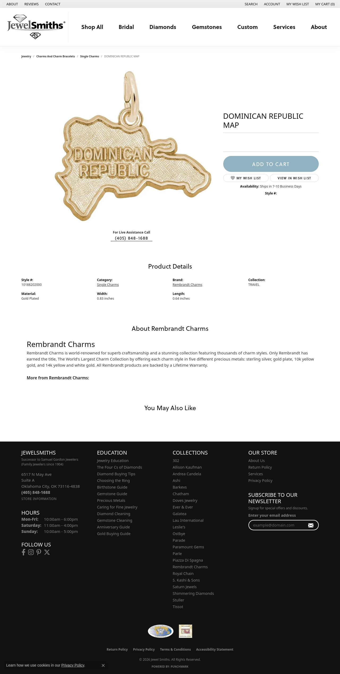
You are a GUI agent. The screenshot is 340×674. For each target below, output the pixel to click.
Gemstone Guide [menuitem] (112, 493)
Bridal (126, 27)
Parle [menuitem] (177, 553)
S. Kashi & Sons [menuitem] (186, 580)
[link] (11, 4)
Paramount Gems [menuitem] (188, 546)
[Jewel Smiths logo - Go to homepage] (35, 27)
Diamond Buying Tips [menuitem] (116, 473)
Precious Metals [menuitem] (111, 500)
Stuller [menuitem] (178, 600)
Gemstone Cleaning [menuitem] (114, 520)
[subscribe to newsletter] (311, 525)
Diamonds (162, 27)
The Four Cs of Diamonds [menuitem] (119, 467)
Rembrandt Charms (188, 284)
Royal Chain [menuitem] (183, 573)
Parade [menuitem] (179, 540)
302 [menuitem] (176, 460)
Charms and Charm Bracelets (55, 56)
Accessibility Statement (214, 649)
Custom (247, 27)
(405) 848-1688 (131, 238)
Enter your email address (272, 515)
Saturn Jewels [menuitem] (185, 586)
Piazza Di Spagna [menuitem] (188, 560)
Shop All (92, 27)
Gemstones (207, 27)
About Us (256, 460)
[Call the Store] (35, 492)
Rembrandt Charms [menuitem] (190, 566)
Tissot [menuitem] (178, 606)
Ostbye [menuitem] (179, 533)
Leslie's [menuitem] (179, 526)
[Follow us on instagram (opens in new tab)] (31, 552)
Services (284, 27)
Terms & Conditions (175, 649)
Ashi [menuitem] (176, 480)
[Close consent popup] (103, 665)
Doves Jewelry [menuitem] (185, 500)
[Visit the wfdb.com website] (161, 631)
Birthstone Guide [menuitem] (112, 487)
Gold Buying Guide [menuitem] (114, 533)
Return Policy (260, 467)
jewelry (26, 56)
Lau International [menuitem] (188, 520)
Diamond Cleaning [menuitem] (113, 513)
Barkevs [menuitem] (180, 487)
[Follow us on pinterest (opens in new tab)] (38, 552)
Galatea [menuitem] (180, 513)
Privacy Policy (260, 480)
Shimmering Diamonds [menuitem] (193, 593)
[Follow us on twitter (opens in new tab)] (47, 552)
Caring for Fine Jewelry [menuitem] (117, 507)
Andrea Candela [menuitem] (187, 473)
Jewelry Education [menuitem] (113, 460)
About (319, 27)
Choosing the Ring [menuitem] (113, 480)
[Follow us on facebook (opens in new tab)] (23, 552)
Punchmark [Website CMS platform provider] (179, 666)
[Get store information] (39, 499)
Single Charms (89, 56)
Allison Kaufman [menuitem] (187, 467)
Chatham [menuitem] (181, 493)
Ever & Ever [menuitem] (183, 507)
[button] (251, 4)
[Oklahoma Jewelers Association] (185, 631)
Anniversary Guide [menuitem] (113, 526)
